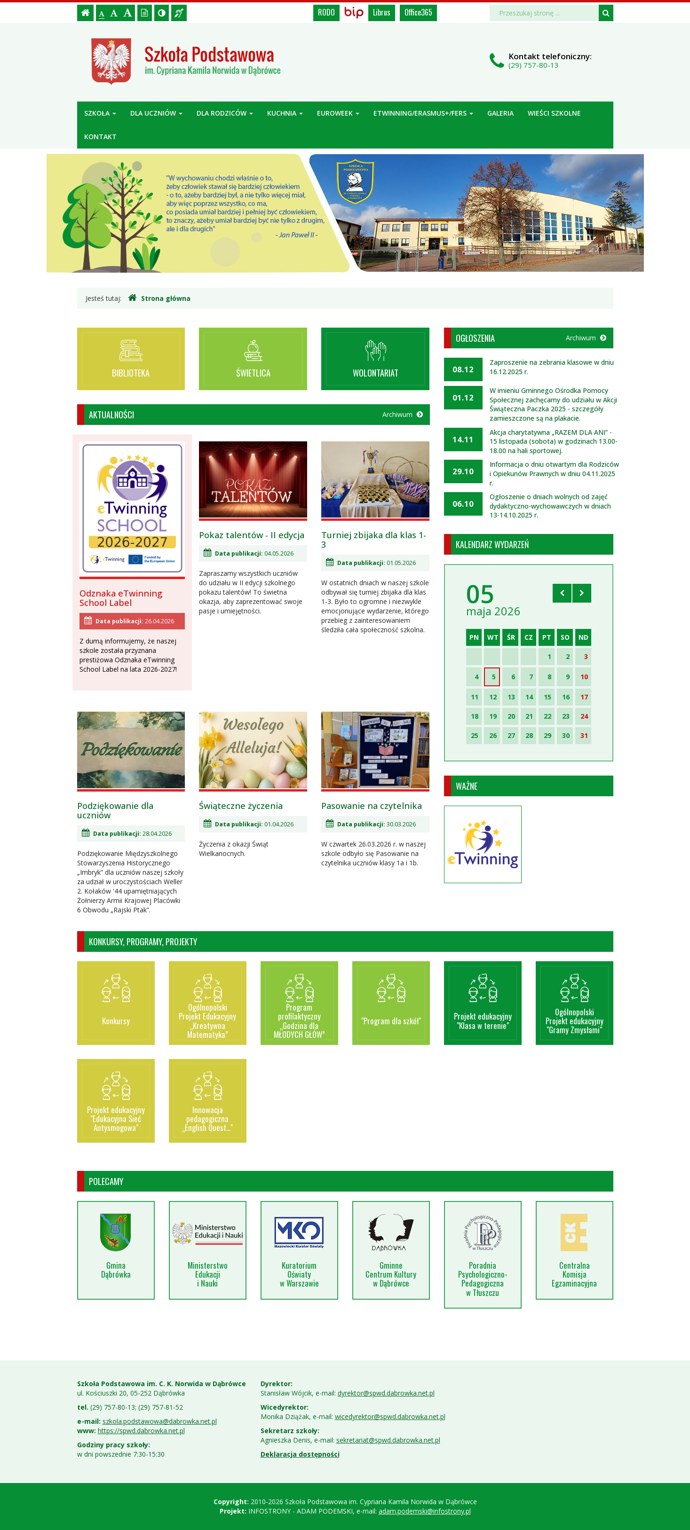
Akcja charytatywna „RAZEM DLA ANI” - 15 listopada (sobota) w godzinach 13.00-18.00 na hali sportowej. (554, 441)
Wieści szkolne (554, 113)
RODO (326, 12)
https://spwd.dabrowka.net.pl (141, 1430)
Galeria (500, 113)
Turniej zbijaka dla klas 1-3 (373, 539)
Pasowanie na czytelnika (371, 805)
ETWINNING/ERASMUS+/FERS (423, 113)
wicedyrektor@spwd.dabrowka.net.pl (390, 1416)
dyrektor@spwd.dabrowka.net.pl (386, 1393)
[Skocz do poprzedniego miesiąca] (562, 593)
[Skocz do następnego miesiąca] (581, 593)
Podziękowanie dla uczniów (115, 810)
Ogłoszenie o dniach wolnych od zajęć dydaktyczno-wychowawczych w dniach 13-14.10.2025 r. (550, 505)
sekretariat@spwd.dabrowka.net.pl (388, 1440)
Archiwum (402, 414)
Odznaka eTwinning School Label (120, 598)
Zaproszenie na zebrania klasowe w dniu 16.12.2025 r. (552, 367)
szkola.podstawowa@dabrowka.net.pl (160, 1421)
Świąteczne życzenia (241, 805)
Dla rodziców (225, 113)
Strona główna (159, 298)
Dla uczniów (156, 113)
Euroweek (338, 113)
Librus (381, 12)
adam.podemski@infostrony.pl (425, 1510)
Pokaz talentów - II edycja (251, 535)
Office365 (418, 12)
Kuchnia (285, 113)
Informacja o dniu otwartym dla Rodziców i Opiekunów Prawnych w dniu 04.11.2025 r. (554, 473)
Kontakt (100, 136)
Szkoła (100, 113)
